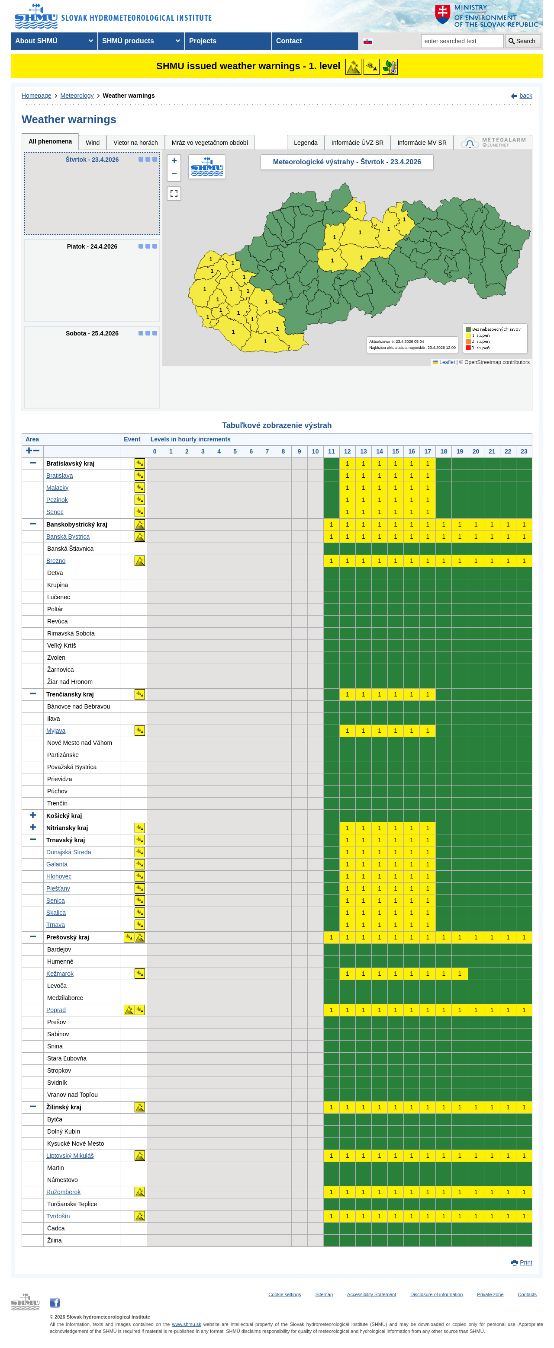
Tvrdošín (58, 1216)
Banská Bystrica (68, 536)
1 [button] (207, 317)
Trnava (55, 924)
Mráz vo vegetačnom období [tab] (210, 142)
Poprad (56, 1009)
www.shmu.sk (186, 1324)
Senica (55, 900)
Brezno (55, 560)
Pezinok (57, 499)
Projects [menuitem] (202, 41)
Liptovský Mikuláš (70, 1155)
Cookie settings (284, 1294)
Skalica (56, 912)
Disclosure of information (436, 1294)
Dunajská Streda (68, 852)
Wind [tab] (93, 142)
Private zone (490, 1294)
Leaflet (444, 362)
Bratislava (59, 475)
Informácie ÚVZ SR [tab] (358, 142)
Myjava (55, 730)
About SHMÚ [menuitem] (36, 41)
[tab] (493, 142)
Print (526, 1262)
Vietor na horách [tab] (135, 142)
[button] (173, 161)
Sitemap (324, 1294)
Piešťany (58, 888)
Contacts (527, 1294)
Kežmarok (60, 973)
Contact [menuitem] (289, 41)
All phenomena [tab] (50, 141)
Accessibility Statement (371, 1294)
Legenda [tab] (306, 142)
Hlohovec (58, 876)
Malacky (57, 487)
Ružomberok (63, 1191)
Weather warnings (129, 95)
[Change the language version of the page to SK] (368, 41)
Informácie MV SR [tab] (422, 142)
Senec (55, 511)
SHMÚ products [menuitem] (128, 41)
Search (525, 41)
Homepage (37, 95)
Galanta (57, 864)
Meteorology (77, 95)
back (525, 95)
